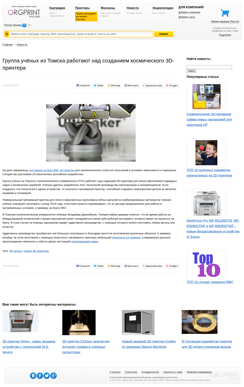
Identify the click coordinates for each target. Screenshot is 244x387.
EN (29, 25)
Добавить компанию (189, 12)
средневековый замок (84, 241)
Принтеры (82, 8)
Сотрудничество (150, 372)
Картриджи (57, 8)
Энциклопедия (162, 8)
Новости (133, 8)
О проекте (115, 372)
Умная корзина (225, 21)
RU (24, 25)
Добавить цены (186, 17)
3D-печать (15, 250)
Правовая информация (199, 372)
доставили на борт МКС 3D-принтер (52, 170)
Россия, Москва (12, 25)
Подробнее (225, 35)
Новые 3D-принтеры (36, 250)
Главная (8, 44)
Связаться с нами (172, 372)
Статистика (131, 372)
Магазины (108, 8)
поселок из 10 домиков (126, 237)
